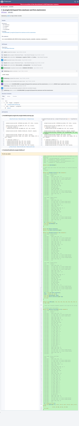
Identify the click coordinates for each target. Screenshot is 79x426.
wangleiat (6, 26)
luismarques (19, 57)
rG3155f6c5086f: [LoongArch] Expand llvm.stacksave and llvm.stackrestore (19, 32)
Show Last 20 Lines (30, 146)
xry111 (5, 27)
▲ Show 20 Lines (12, 146)
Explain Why (13, 85)
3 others (34, 57)
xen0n (8, 15)
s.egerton (24, 57)
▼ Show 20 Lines (30, 119)
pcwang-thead (26, 65)
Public (11, 12)
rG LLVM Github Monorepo (8, 48)
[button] (77, 1)
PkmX (28, 57)
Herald (5, 55)
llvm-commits (19, 65)
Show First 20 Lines (13, 119)
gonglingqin (6, 29)
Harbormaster (7, 68)
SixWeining (6, 24)
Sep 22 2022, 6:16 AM (21, 52)
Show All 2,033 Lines (21, 146)
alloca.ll (9, 108)
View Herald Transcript (29, 55)
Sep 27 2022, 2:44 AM (23, 71)
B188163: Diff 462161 (28, 68)
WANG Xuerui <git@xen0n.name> (62, 84)
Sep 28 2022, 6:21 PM (21, 85)
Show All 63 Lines (22, 119)
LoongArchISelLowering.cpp (13, 104)
